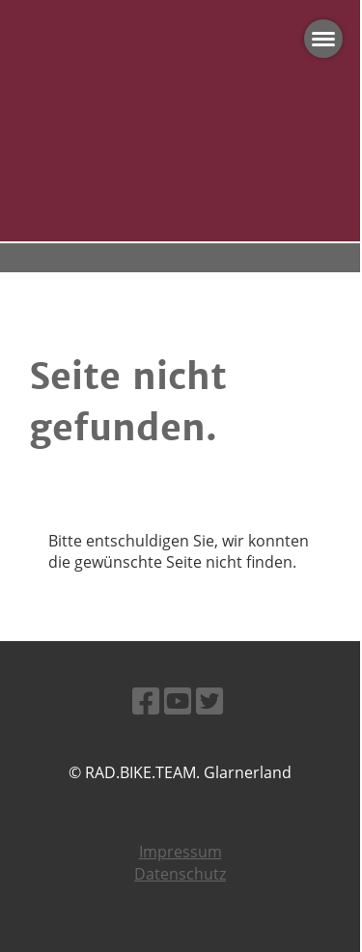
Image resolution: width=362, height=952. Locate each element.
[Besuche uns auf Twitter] (209, 700)
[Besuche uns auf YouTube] (177, 700)
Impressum (180, 851)
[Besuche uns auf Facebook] (145, 700)
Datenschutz (180, 873)
